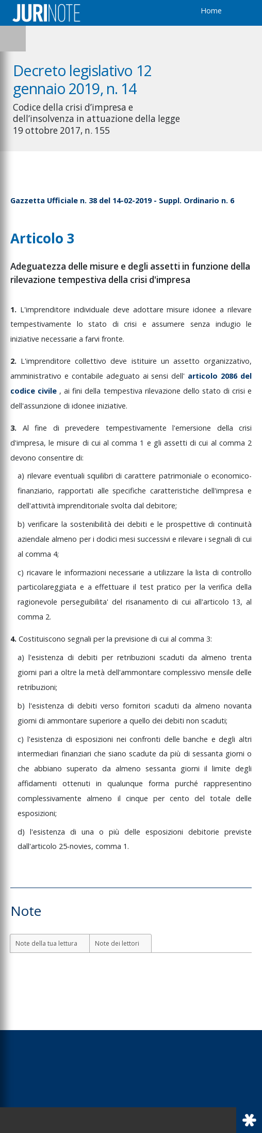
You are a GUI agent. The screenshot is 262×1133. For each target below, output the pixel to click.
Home (211, 10)
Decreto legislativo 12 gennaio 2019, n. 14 (82, 79)
